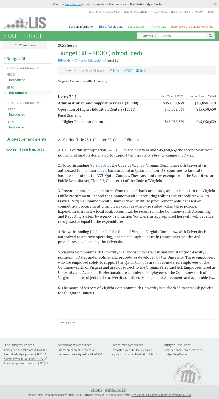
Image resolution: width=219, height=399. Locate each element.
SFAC (145, 350)
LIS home (176, 12)
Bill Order (65, 60)
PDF (127, 70)
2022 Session (25, 45)
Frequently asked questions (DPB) (24, 363)
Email (141, 70)
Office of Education (88, 60)
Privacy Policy (159, 12)
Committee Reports (25, 149)
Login (211, 12)
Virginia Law (158, 26)
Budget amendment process (74, 350)
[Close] (215, 3)
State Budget (137, 26)
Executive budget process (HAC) (23, 354)
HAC (138, 350)
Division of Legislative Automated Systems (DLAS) (161, 394)
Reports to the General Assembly (192, 26)
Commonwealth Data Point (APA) (24, 358)
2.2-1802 (100, 165)
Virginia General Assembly (104, 12)
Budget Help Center (175, 354)
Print (114, 70)
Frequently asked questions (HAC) (78, 354)
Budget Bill (148, 36)
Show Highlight (93, 70)
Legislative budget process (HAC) (24, 350)
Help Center (73, 4)
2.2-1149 (100, 231)
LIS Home (96, 389)
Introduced (17, 80)
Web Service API (194, 350)
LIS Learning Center (135, 12)
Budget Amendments (26, 139)
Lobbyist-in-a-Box (115, 389)
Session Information (81, 26)
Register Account (194, 12)
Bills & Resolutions (111, 26)
